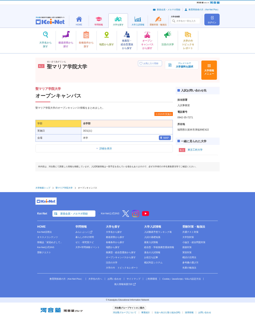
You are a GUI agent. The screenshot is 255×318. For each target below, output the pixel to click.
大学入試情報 (152, 226)
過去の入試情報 (152, 252)
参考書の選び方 (190, 262)
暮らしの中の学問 (84, 237)
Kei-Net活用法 (44, 232)
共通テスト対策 (190, 232)
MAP (166, 137)
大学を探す (113, 226)
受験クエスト (44, 252)
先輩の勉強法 (189, 267)
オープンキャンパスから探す (121, 257)
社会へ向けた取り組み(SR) (167, 312)
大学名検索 (175, 17)
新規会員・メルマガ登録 (168, 9)
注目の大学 (111, 262)
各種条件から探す (115, 242)
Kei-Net (42, 213)
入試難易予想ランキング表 (158, 232)
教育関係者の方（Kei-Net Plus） (204, 9)
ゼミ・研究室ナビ (84, 242)
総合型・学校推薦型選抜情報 (159, 247)
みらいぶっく (82, 232)
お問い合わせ (114, 279)
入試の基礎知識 (152, 237)
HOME (41, 226)
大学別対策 (188, 237)
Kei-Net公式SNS (110, 213)
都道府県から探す (115, 237)
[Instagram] (135, 215)
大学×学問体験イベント (87, 247)
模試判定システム (153, 262)
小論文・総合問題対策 (193, 242)
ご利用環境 (151, 279)
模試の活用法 (189, 257)
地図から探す (113, 247)
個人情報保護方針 (123, 284)
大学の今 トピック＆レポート (122, 267)
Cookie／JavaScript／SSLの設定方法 (181, 279)
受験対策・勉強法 (193, 226)
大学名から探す (114, 232)
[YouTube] (145, 215)
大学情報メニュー (209, 72)
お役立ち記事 (151, 257)
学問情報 (81, 226)
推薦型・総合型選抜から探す (121, 252)
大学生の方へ (95, 279)
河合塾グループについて (124, 312)
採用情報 (189, 312)
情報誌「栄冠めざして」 (50, 242)
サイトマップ (133, 279)
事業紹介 (145, 312)
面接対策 (187, 247)
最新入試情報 (151, 242)
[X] (125, 215)
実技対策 (187, 252)
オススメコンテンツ (47, 237)
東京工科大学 (195, 149)
